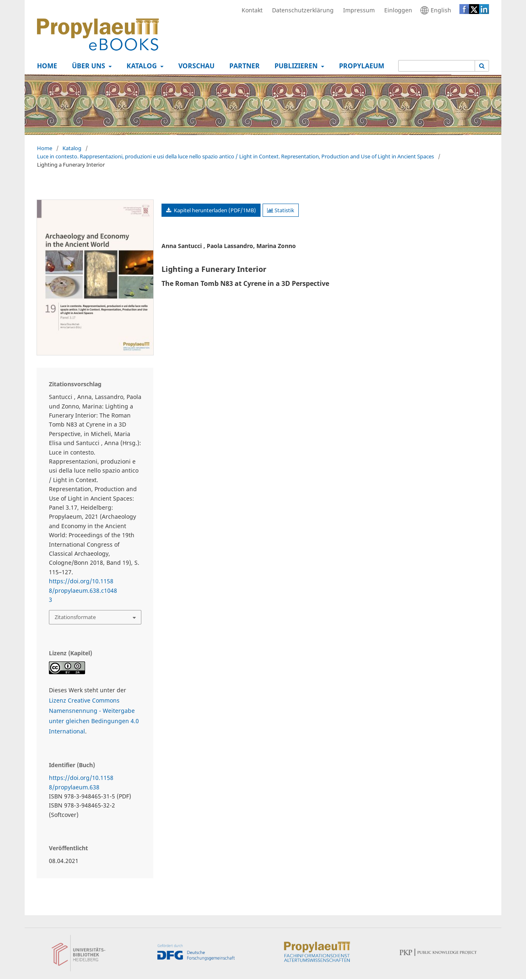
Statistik (280, 210)
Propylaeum (360, 65)
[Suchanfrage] (436, 66)
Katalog (141, 65)
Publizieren (295, 65)
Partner (243, 65)
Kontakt (250, 10)
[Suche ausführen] (482, 66)
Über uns (88, 65)
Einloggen (396, 10)
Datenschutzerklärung (301, 10)
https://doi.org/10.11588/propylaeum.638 (81, 782)
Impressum (357, 10)
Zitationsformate (75, 617)
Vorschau (195, 65)
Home (45, 65)
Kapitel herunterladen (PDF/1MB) (214, 210)
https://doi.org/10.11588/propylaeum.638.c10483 (83, 590)
